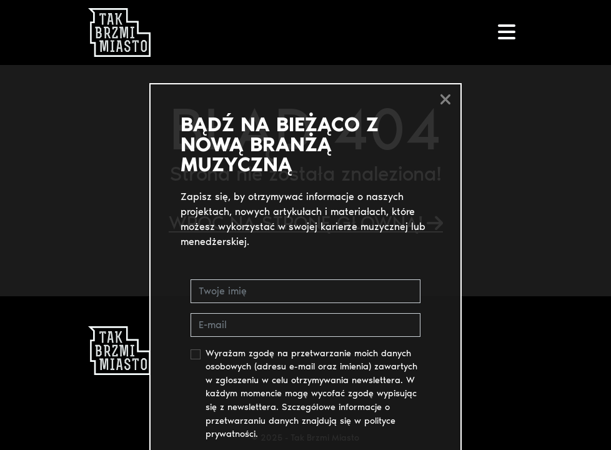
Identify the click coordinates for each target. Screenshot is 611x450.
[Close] (445, 99)
